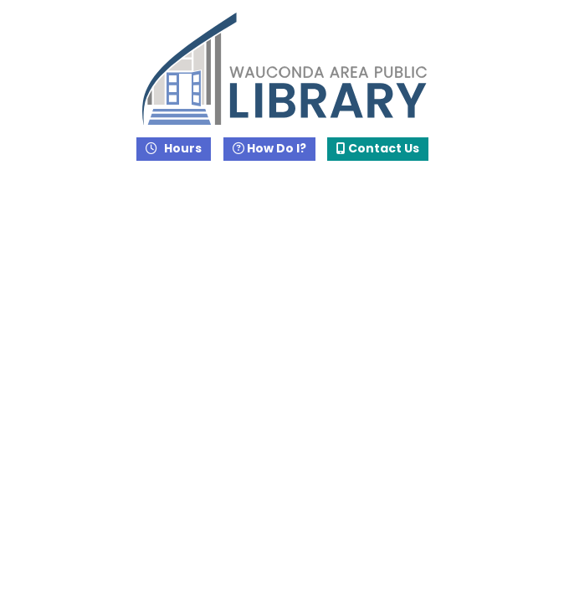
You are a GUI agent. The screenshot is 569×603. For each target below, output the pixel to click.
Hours (181, 148)
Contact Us (377, 148)
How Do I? (269, 148)
